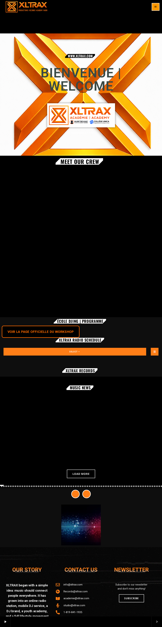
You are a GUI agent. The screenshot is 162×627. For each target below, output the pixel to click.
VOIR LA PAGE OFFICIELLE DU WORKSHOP (41, 332)
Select (74, 351)
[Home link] (26, 7)
